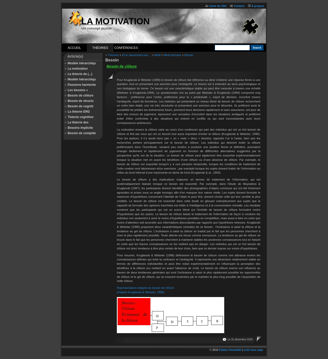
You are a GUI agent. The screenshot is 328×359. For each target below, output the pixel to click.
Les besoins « (78, 90)
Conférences (126, 48)
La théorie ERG (79, 111)
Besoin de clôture (81, 95)
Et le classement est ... (136, 55)
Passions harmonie (82, 85)
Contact (239, 5)
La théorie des (78, 122)
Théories (100, 48)
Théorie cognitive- (81, 117)
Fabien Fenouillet (230, 349)
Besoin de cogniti (80, 106)
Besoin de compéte (82, 133)
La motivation (78, 68)
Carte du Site (218, 5)
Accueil (74, 48)
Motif (157, 55)
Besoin (188, 55)
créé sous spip (253, 349)
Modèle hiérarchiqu (82, 63)
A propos (257, 5)
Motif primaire (172, 55)
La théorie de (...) (80, 74)
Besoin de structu (81, 101)
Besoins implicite (80, 128)
